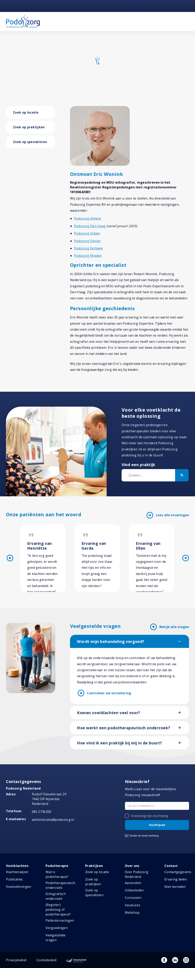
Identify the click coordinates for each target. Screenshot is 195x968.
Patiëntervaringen (60, 920)
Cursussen (133, 897)
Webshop (132, 912)
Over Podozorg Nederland (136, 874)
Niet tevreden (175, 886)
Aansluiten (133, 883)
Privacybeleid (16, 960)
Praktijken (94, 866)
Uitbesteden (134, 890)
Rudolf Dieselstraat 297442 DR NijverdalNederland (49, 799)
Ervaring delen (175, 879)
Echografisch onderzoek (56, 896)
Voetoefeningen (18, 886)
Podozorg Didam (87, 233)
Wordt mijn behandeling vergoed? (110, 641)
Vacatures (132, 905)
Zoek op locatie (26, 112)
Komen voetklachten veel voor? (108, 712)
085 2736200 (41, 811)
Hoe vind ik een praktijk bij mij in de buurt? (119, 743)
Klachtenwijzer (17, 872)
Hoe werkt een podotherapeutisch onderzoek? (123, 728)
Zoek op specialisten (30, 142)
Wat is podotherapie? (57, 874)
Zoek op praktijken (29, 127)
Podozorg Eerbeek (88, 248)
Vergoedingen (57, 928)
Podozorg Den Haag (89, 226)
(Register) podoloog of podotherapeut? (58, 909)
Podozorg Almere (87, 218)
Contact (171, 866)
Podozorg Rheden (88, 255)
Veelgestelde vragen (55, 937)
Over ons (132, 866)
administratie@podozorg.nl (53, 819)
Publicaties (14, 879)
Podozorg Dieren (87, 241)
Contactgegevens (177, 872)
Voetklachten (17, 866)
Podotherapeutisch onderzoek (60, 885)
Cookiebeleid (46, 960)
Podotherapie (57, 866)
